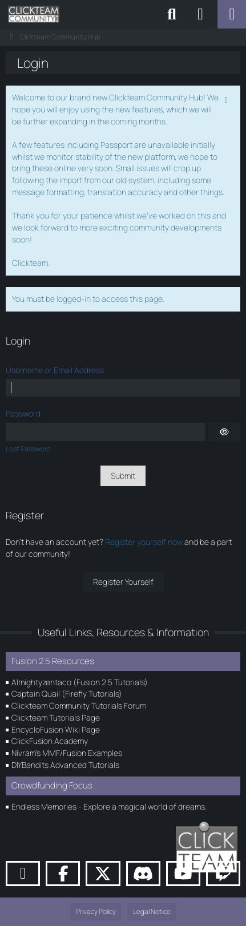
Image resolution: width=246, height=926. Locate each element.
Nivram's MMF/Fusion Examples (66, 752)
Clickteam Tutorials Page (55, 717)
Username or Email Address (55, 370)
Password (23, 413)
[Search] (171, 14)
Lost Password (28, 449)
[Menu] (231, 14)
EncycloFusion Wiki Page (55, 729)
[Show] (224, 432)
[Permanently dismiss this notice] (227, 99)
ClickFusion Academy (49, 740)
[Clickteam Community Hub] (34, 14)
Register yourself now (144, 541)
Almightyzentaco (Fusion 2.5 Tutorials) (79, 682)
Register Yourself (123, 581)
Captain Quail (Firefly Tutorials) (66, 693)
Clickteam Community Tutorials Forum (78, 705)
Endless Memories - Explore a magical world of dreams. (109, 806)
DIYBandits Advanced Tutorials (65, 764)
